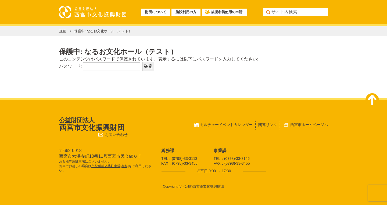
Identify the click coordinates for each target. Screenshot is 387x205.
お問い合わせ (116, 135)
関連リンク (267, 125)
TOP (62, 31)
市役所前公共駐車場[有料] (110, 166)
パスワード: (99, 66)
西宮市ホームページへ (309, 125)
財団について (155, 12)
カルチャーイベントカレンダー (226, 125)
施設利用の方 (185, 12)
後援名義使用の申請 (226, 12)
